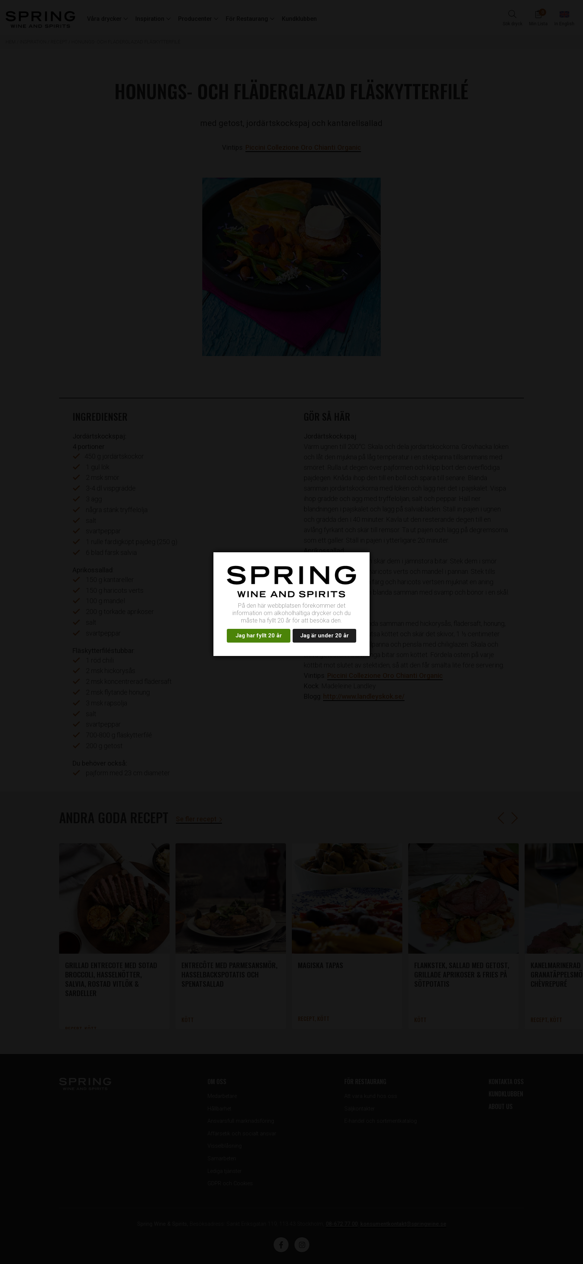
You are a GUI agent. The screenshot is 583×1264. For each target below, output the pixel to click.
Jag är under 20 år (324, 635)
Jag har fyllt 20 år (258, 635)
